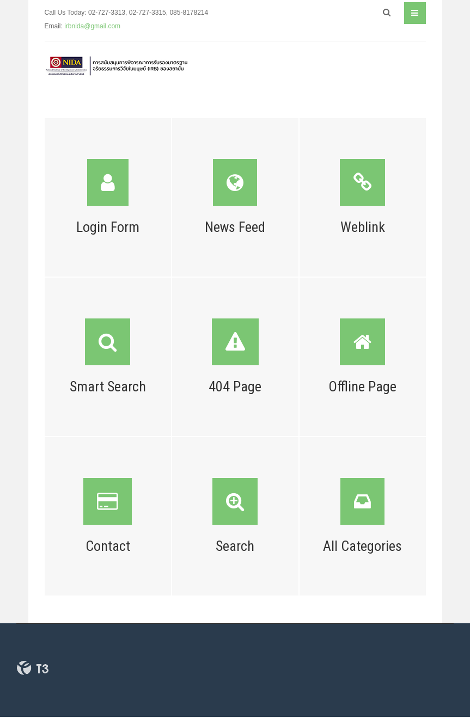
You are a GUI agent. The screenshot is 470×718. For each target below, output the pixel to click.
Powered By (32, 668)
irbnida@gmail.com (92, 26)
